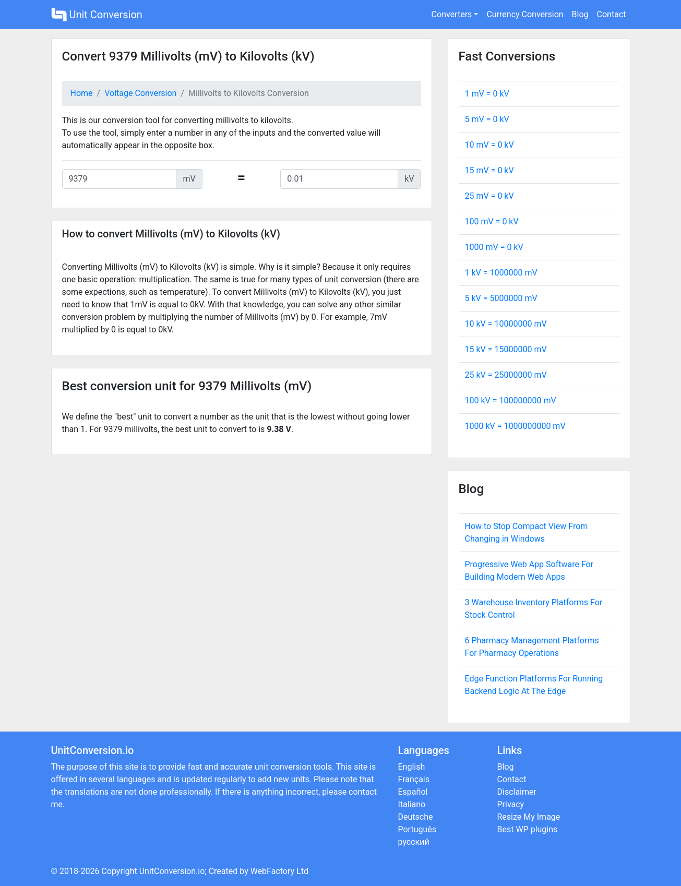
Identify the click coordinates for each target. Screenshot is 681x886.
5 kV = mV (501, 298)
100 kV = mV (510, 400)
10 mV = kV (489, 145)
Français (414, 779)
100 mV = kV (492, 221)
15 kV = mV (506, 349)
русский (413, 842)
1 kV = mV (501, 273)
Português (417, 829)
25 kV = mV (506, 375)
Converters (452, 14)
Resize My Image (528, 817)
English (411, 767)
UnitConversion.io (172, 871)
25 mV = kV (489, 196)
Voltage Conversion (140, 93)
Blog (580, 14)
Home (81, 93)
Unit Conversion (96, 14)
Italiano (412, 804)
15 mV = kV (489, 170)
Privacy (510, 804)
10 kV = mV (506, 324)
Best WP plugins (527, 829)
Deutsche (415, 817)
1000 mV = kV (494, 247)
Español (413, 792)
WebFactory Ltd (279, 871)
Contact (611, 14)
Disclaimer (516, 792)
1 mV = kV (487, 94)
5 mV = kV (487, 119)
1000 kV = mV (515, 426)
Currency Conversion (524, 14)
